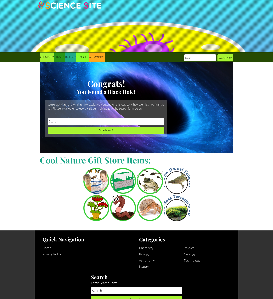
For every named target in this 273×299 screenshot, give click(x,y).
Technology (192, 262)
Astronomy (96, 57)
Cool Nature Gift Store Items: (95, 160)
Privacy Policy (51, 256)
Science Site (69, 8)
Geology (82, 57)
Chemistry (47, 57)
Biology (70, 57)
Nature (144, 268)
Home (46, 250)
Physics (59, 57)
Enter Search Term (104, 285)
